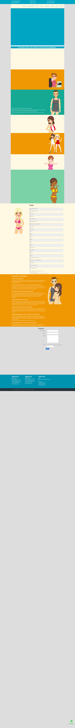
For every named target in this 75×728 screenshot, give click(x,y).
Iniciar (32, 389)
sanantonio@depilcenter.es (17, 381)
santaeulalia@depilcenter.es (30, 381)
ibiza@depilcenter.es (15, 2)
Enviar (47, 348)
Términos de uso (28, 389)
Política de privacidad (22, 389)
